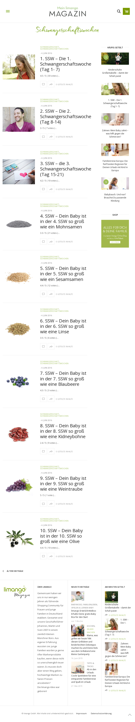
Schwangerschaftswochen (54, 48)
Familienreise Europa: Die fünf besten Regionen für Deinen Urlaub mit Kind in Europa (115, 165)
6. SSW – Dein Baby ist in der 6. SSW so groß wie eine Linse (63, 326)
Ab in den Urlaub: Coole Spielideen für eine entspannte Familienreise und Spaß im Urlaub (83, 675)
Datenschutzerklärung (101, 713)
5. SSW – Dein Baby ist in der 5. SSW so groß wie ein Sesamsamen (63, 273)
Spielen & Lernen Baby (82, 607)
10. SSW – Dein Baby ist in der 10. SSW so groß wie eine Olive (61, 535)
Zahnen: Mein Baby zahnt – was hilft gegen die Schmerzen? (115, 133)
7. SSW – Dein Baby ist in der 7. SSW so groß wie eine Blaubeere (63, 378)
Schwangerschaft (49, 47)
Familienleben (90, 604)
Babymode (76, 604)
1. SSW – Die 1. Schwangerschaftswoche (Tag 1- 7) (65, 63)
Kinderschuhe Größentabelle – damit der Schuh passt (115, 72)
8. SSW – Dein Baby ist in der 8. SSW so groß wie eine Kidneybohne (63, 431)
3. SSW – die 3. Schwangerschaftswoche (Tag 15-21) (65, 168)
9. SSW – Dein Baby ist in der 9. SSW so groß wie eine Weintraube (63, 483)
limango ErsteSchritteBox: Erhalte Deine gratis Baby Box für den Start (83, 614)
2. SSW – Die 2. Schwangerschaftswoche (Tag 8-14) (65, 116)
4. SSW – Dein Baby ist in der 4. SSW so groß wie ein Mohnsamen (63, 221)
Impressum (81, 713)
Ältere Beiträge (13, 571)
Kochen (91, 626)
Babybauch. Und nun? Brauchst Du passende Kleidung (115, 197)
